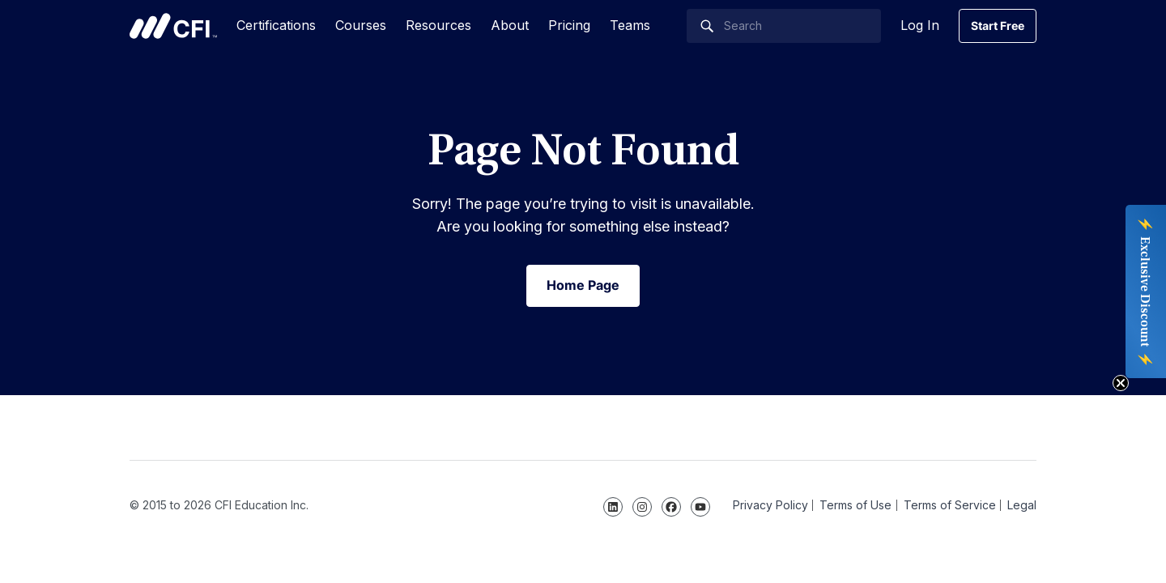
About (510, 25)
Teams (630, 25)
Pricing (569, 25)
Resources (438, 25)
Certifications (276, 25)
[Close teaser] (1121, 383)
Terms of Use (855, 505)
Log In (919, 25)
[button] (1146, 291)
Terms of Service (950, 505)
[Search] (784, 26)
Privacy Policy (770, 505)
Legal (1021, 505)
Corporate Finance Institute (173, 26)
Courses (360, 25)
